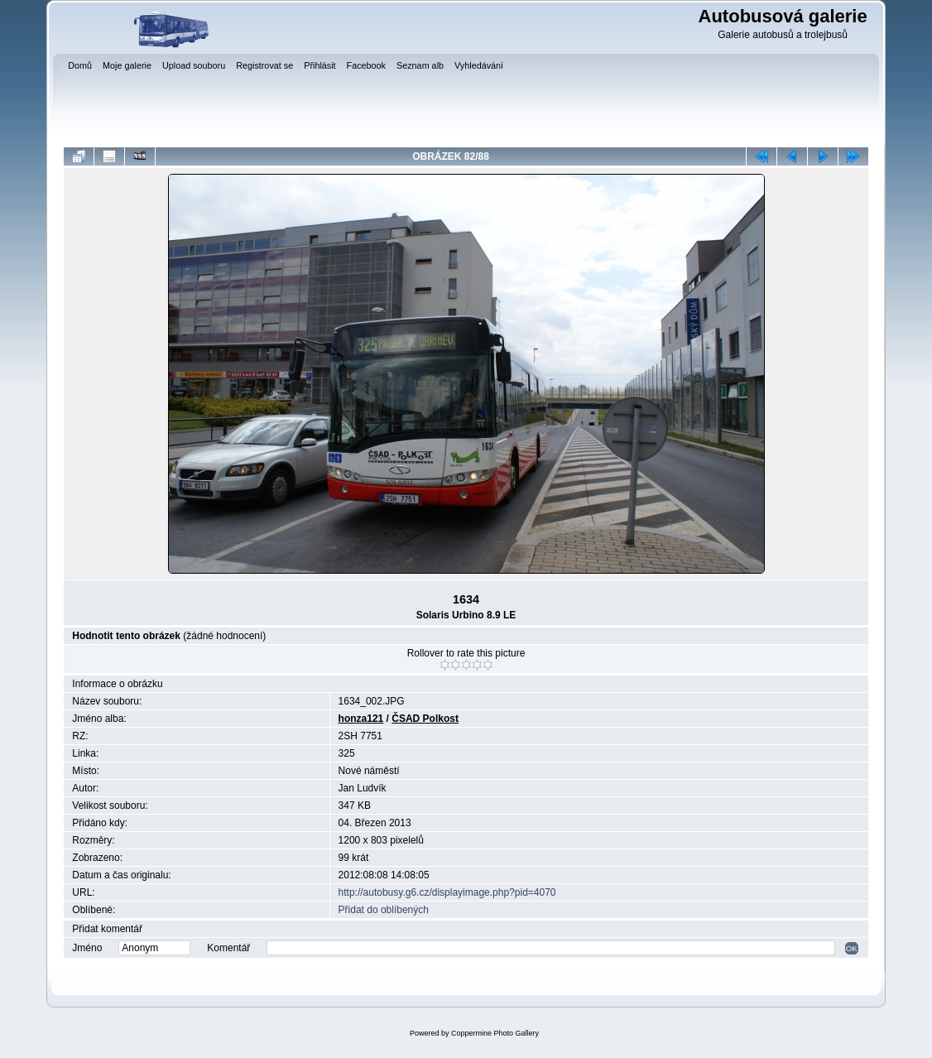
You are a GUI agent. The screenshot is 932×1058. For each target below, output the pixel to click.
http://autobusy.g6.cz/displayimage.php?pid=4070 (447, 892)
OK (852, 948)
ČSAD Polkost (425, 718)
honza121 (361, 718)
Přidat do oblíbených (384, 910)
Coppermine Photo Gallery (495, 1033)
